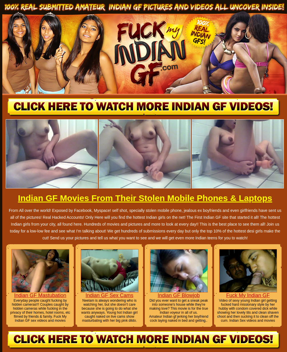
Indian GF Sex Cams (109, 295)
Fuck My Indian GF (248, 295)
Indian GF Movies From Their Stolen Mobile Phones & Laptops (145, 198)
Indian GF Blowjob (179, 295)
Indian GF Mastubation (40, 295)
